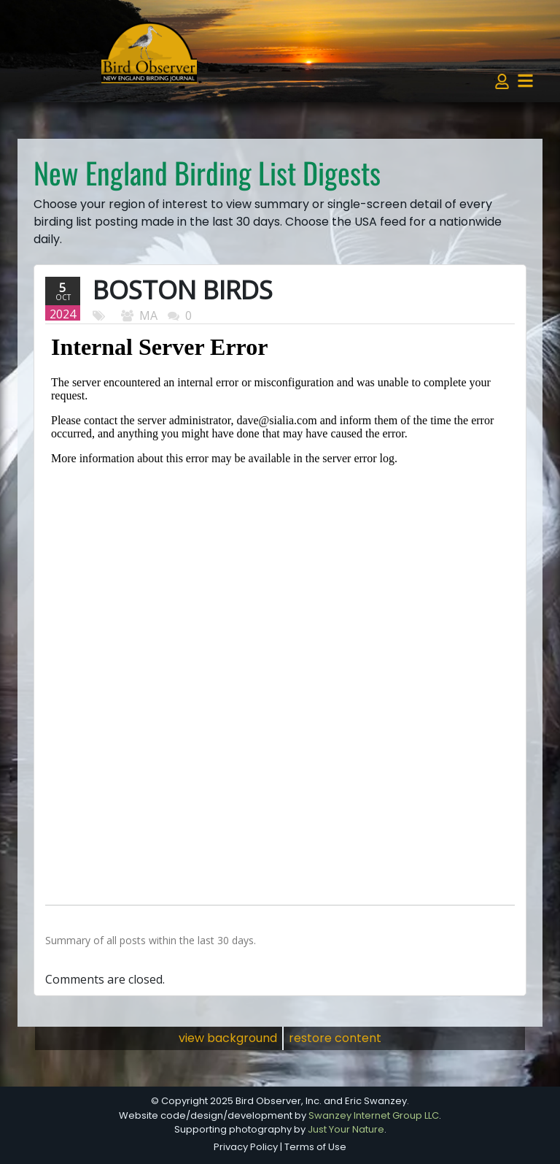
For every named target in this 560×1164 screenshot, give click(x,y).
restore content (335, 1038)
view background (228, 1038)
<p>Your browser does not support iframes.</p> (280, 608)
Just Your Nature (346, 1129)
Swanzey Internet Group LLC (373, 1115)
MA (148, 315)
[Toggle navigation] (525, 80)
